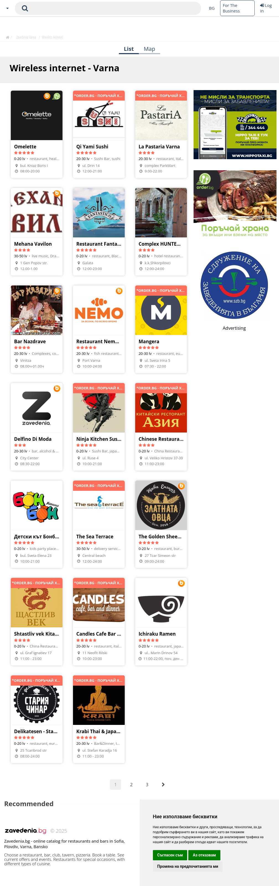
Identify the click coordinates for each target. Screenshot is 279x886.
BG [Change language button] (212, 8)
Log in (266, 8)
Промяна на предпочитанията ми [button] (187, 866)
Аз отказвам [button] (204, 855)
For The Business (231, 8)
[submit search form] (25, 8)
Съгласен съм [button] (170, 855)
